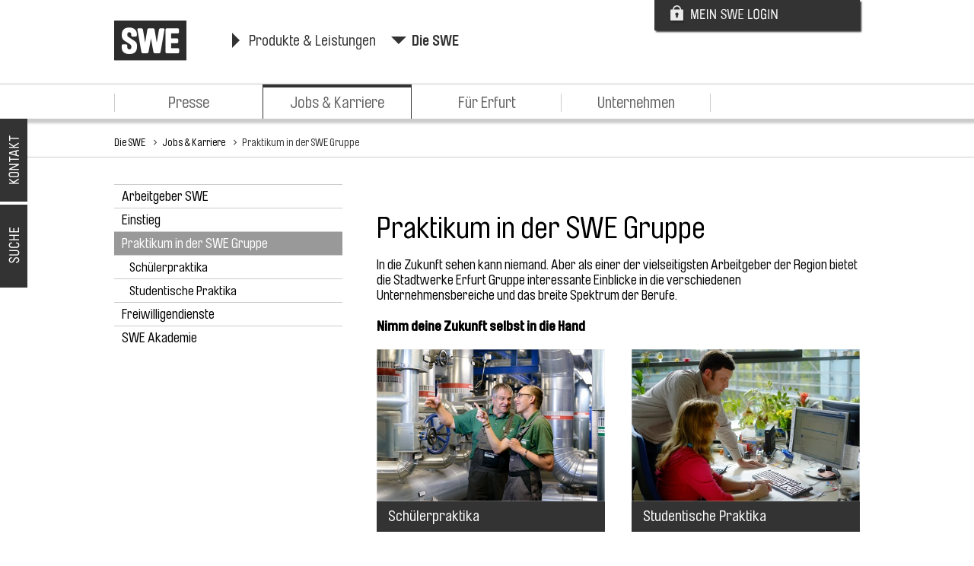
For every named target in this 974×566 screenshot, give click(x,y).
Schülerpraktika (168, 267)
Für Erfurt (487, 103)
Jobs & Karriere (337, 103)
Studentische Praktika (183, 291)
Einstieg (141, 219)
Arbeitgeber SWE (165, 196)
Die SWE (435, 40)
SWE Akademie (159, 337)
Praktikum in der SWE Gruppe (300, 142)
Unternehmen (636, 103)
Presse (188, 103)
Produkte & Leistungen (312, 40)
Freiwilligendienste (168, 314)
